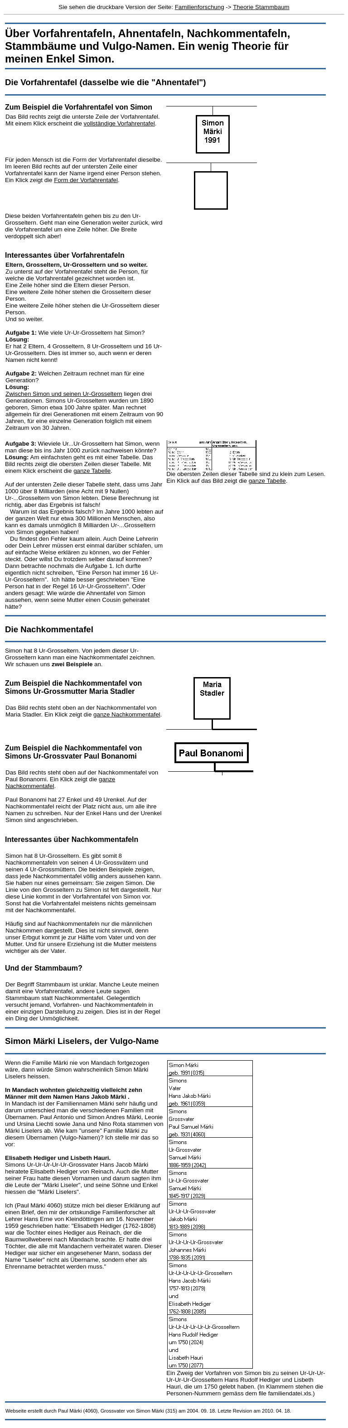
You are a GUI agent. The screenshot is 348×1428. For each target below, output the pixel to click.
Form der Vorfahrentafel (86, 180)
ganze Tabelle (92, 470)
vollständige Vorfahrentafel (119, 123)
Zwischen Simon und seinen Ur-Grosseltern (63, 393)
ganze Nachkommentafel (126, 714)
